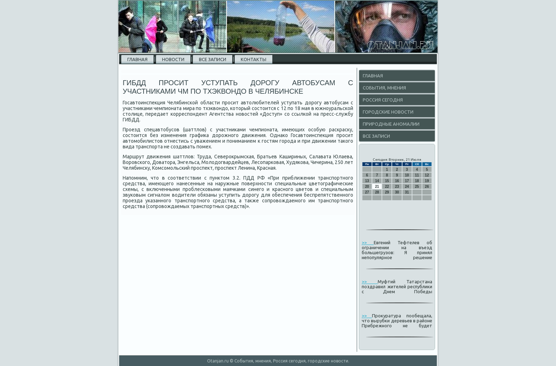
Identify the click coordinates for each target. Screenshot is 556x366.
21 (377, 187)
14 (377, 181)
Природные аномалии (391, 123)
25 (417, 187)
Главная (137, 59)
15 (387, 181)
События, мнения (384, 87)
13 (367, 181)
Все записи (212, 59)
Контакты (253, 59)
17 (407, 181)
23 (397, 187)
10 (407, 175)
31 (407, 192)
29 (387, 192)
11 (417, 175)
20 (367, 187)
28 (377, 192)
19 (427, 181)
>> (368, 242)
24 (407, 187)
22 (387, 187)
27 (367, 192)
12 (427, 175)
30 (397, 192)
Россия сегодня (383, 99)
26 (427, 187)
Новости (173, 59)
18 (417, 181)
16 (397, 181)
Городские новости (388, 111)
